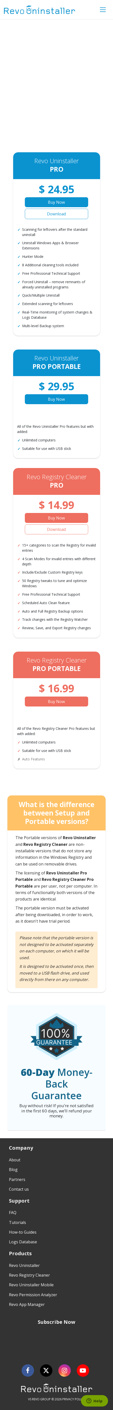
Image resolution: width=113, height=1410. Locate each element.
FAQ (12, 1212)
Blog (13, 1169)
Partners (17, 1179)
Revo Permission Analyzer (33, 1294)
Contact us (19, 1189)
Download (56, 214)
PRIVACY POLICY (73, 1399)
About (14, 1160)
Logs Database (23, 1242)
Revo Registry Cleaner (29, 1275)
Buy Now (56, 202)
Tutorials (17, 1222)
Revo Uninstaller (24, 1265)
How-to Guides (23, 1232)
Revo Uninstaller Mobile (31, 1285)
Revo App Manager (27, 1304)
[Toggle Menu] (103, 10)
